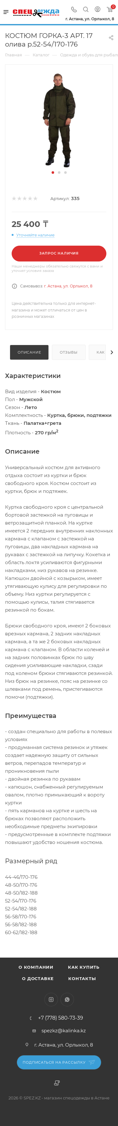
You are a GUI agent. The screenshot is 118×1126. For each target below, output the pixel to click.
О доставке (38, 978)
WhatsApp (67, 999)
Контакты (82, 978)
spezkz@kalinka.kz (64, 1031)
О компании (36, 967)
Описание (29, 352)
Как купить (83, 967)
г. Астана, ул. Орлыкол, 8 (68, 286)
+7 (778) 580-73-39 (60, 1018)
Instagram (51, 999)
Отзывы (69, 352)
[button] (53, 172)
